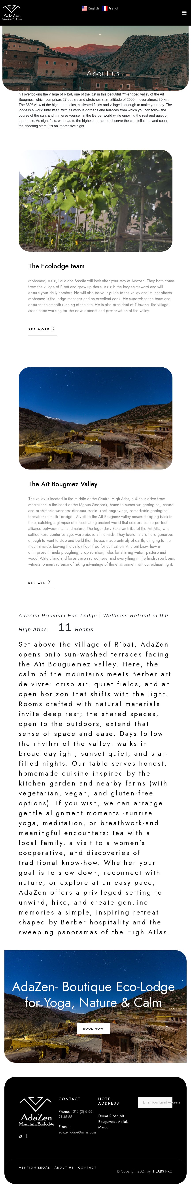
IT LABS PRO (161, 1171)
